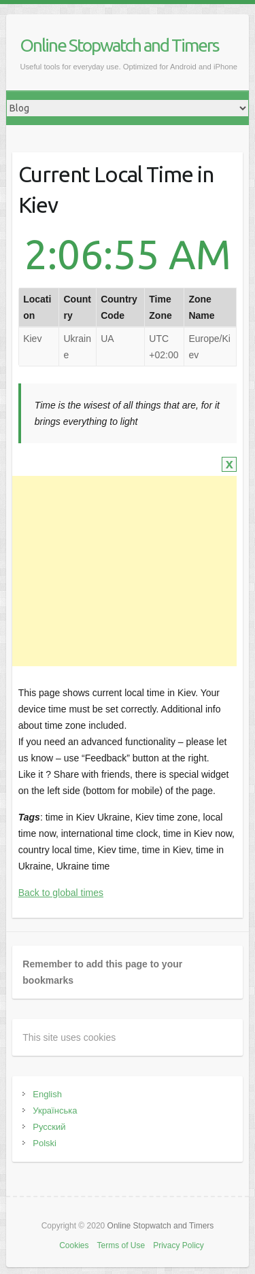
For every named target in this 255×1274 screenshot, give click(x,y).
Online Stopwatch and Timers (119, 45)
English (47, 1094)
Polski (44, 1143)
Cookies (73, 1245)
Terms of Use (121, 1245)
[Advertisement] (122, 571)
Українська (55, 1110)
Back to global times (60, 892)
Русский (49, 1127)
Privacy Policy (178, 1245)
